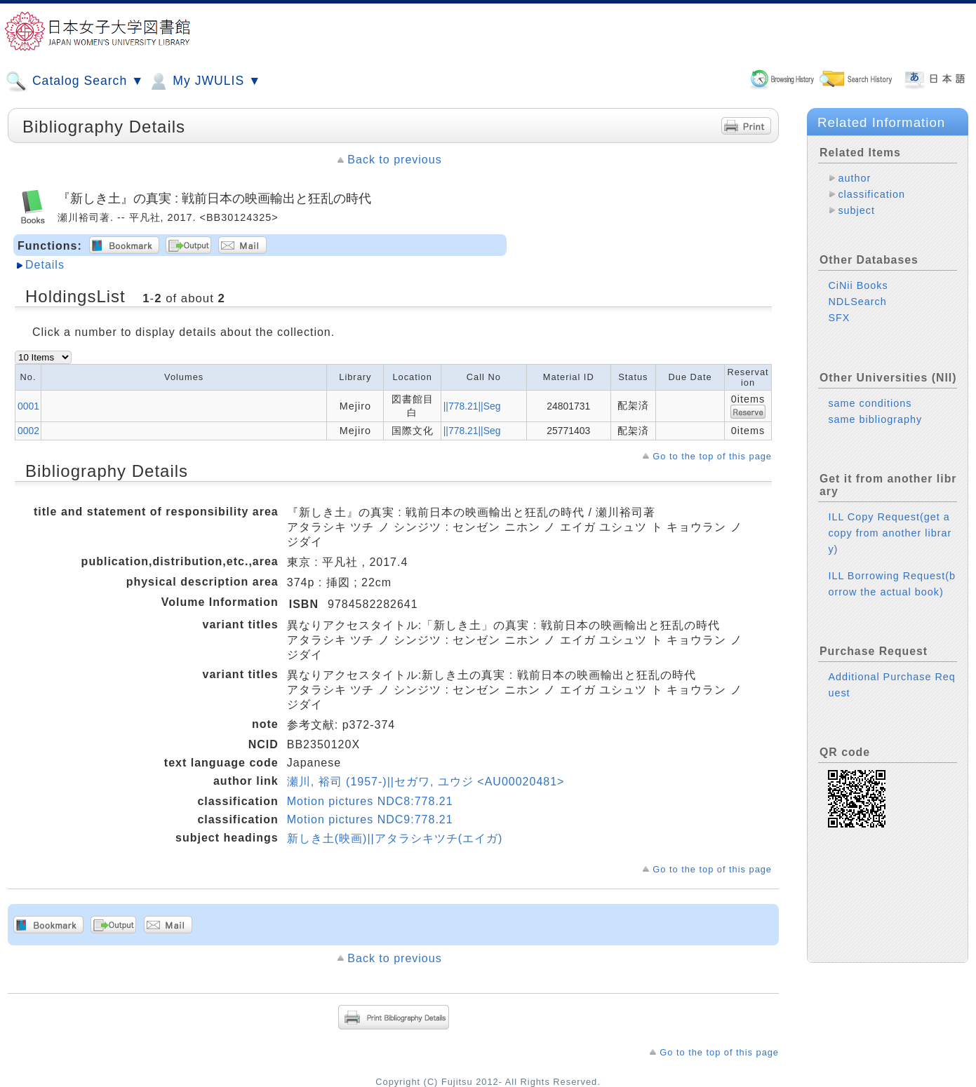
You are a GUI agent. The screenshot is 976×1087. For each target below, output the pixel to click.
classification (871, 194)
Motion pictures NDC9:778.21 (370, 819)
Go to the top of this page (712, 456)
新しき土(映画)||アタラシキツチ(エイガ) (395, 838)
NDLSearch (857, 301)
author (854, 178)
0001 (28, 406)
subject (856, 210)
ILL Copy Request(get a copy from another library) (889, 533)
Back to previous (394, 160)
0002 (28, 430)
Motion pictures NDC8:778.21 (370, 801)
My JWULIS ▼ (204, 81)
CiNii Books (858, 285)
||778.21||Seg (472, 406)
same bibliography (875, 419)
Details (45, 265)
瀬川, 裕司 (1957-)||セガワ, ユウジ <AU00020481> (426, 782)
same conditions (869, 403)
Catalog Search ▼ (75, 81)
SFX (839, 317)
